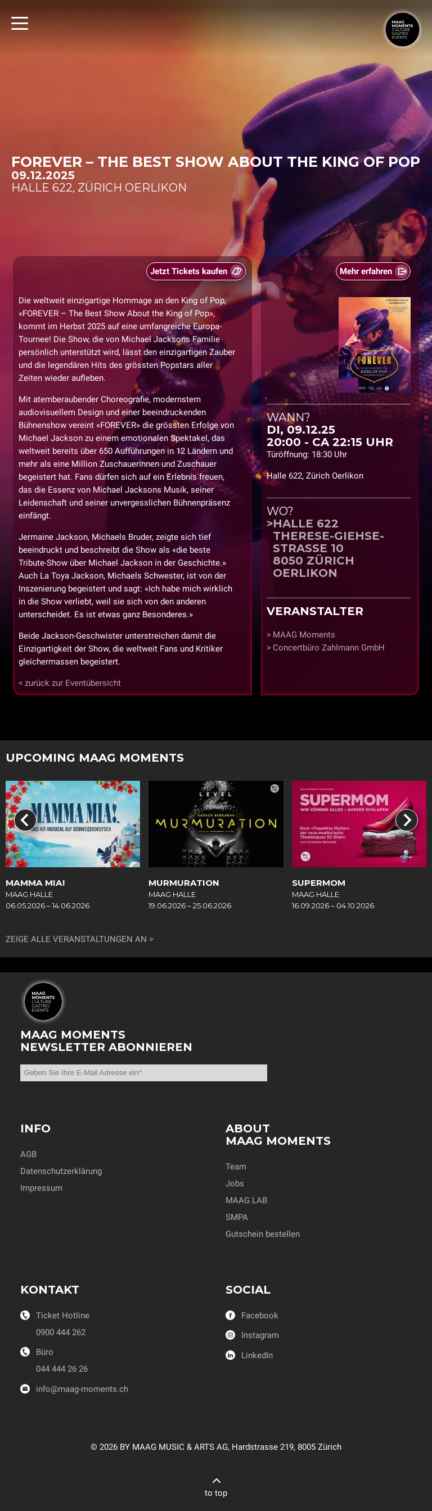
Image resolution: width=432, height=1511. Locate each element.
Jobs (235, 1183)
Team (236, 1167)
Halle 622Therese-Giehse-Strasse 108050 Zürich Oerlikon (328, 548)
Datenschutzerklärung (61, 1171)
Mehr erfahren (366, 271)
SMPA (237, 1217)
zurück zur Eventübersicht (73, 683)
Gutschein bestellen (263, 1234)
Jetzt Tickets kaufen (188, 271)
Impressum (41, 1188)
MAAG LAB (246, 1200)
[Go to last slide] (25, 820)
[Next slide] (406, 820)
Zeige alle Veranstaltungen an (76, 939)
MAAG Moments (304, 635)
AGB (28, 1154)
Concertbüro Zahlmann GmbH (329, 648)
